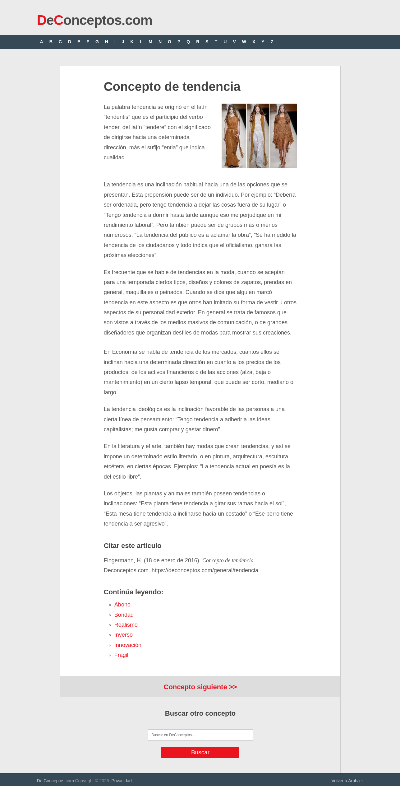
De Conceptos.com (55, 780)
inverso (123, 635)
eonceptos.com (94, 20)
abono (122, 604)
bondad (124, 615)
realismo (126, 625)
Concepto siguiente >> (200, 687)
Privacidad (121, 780)
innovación (127, 645)
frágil (121, 655)
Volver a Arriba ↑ (347, 780)
